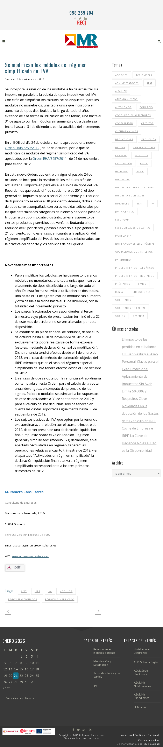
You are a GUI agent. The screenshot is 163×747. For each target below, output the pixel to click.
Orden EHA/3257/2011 (50, 158)
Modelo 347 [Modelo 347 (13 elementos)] (123, 235)
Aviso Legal (127, 734)
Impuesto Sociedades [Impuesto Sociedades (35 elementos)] (130, 195)
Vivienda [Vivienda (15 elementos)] (138, 316)
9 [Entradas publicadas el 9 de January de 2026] (26, 663)
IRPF (37, 591)
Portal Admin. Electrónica (142, 651)
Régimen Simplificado (59, 599)
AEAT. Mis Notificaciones (142, 684)
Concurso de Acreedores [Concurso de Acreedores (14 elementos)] (133, 115)
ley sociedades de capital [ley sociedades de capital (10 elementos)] (132, 227)
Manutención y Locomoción (102, 662)
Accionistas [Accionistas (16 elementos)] (144, 75)
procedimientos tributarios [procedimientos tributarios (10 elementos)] (134, 275)
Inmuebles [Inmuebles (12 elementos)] (122, 203)
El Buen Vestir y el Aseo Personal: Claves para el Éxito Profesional (140, 361)
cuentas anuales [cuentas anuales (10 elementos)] (126, 131)
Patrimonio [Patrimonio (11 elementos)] (123, 259)
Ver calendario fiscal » (20, 698)
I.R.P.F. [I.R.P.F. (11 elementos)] (140, 171)
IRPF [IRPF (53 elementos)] (140, 203)
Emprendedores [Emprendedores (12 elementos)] (144, 147)
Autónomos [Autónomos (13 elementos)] (123, 107)
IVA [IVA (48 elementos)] (152, 203)
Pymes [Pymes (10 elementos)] (142, 283)
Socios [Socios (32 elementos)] (120, 316)
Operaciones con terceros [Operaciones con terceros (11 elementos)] (134, 251)
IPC (95, 686)
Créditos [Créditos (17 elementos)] (147, 123)
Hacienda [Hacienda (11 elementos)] (121, 171)
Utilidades (140, 707)
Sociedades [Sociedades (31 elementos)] (123, 300)
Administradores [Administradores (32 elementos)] (127, 83)
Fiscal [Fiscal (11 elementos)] (144, 163)
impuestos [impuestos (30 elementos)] (122, 179)
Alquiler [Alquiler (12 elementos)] (121, 91)
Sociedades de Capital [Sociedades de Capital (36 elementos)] (130, 308)
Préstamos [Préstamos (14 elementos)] (122, 283)
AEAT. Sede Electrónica (141, 672)
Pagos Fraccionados (22, 599)
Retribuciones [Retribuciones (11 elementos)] (141, 292)
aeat (24, 591)
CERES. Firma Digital (146, 662)
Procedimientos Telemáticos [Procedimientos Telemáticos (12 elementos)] (135, 267)
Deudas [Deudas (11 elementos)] (120, 147)
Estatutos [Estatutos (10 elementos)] (141, 155)
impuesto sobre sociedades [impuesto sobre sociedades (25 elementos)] (134, 187)
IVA (50, 591)
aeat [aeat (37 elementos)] (149, 83)
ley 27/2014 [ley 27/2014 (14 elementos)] (122, 219)
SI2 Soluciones (152, 743)
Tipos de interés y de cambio (106, 674)
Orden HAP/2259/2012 (22, 148)
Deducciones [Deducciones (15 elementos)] (124, 139)
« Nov (6, 688)
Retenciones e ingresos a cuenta (104, 651)
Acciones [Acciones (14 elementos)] (121, 75)
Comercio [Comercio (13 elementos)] (146, 107)
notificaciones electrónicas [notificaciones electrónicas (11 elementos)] (135, 243)
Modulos (66, 591)
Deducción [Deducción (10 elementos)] (148, 139)
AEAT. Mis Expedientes (141, 696)
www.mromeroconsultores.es (30, 556)
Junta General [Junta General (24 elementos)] (124, 211)
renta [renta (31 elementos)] (119, 292)
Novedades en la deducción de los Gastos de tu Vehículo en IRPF (140, 413)
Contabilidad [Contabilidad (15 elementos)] (124, 123)
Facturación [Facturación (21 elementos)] (123, 163)
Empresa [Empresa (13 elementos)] (121, 155)
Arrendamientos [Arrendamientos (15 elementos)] (126, 99)
